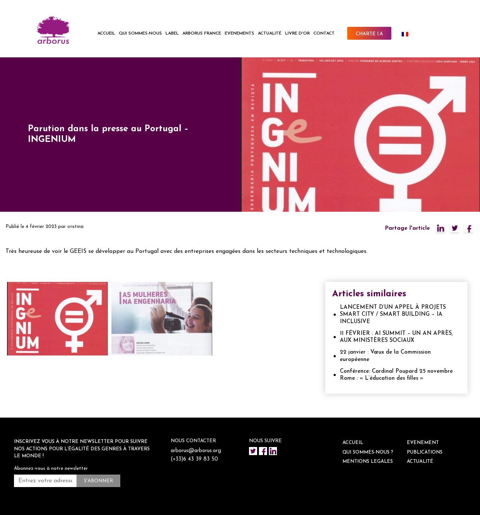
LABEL (172, 33)
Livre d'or (297, 33)
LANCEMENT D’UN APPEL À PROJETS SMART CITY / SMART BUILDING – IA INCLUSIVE (393, 315)
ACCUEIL (106, 33)
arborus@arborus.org (197, 451)
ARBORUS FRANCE (201, 33)
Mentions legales (367, 461)
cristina (75, 226)
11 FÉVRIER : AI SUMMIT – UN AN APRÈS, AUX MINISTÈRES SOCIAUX (396, 337)
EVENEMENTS (239, 33)
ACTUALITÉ (269, 33)
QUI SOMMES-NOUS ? (367, 452)
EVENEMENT (423, 442)
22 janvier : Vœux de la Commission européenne (385, 356)
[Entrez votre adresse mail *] (45, 481)
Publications (424, 452)
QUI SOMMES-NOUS (140, 33)
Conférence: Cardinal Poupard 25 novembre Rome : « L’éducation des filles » (396, 375)
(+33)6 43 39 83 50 (195, 459)
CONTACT (324, 33)
